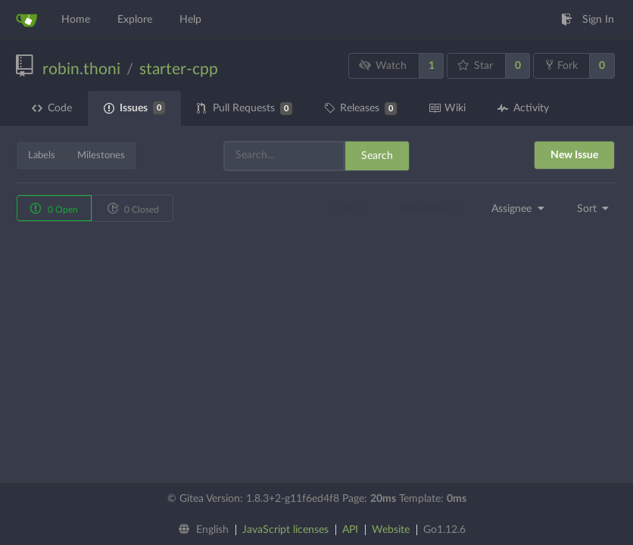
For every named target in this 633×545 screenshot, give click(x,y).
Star (475, 65)
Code (52, 108)
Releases (360, 108)
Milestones (101, 155)
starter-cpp (178, 69)
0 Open (54, 208)
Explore (134, 19)
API (350, 530)
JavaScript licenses (285, 530)
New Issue (574, 155)
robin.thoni (81, 69)
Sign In (587, 20)
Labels (41, 155)
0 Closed (133, 208)
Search (377, 156)
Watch (383, 65)
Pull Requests (244, 108)
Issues (134, 107)
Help (190, 19)
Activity (523, 108)
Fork (562, 65)
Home (75, 19)
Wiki (447, 108)
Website (391, 530)
